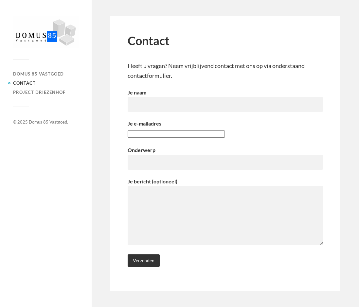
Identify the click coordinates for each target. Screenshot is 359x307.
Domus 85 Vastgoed (38, 74)
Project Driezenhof (39, 92)
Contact (24, 83)
